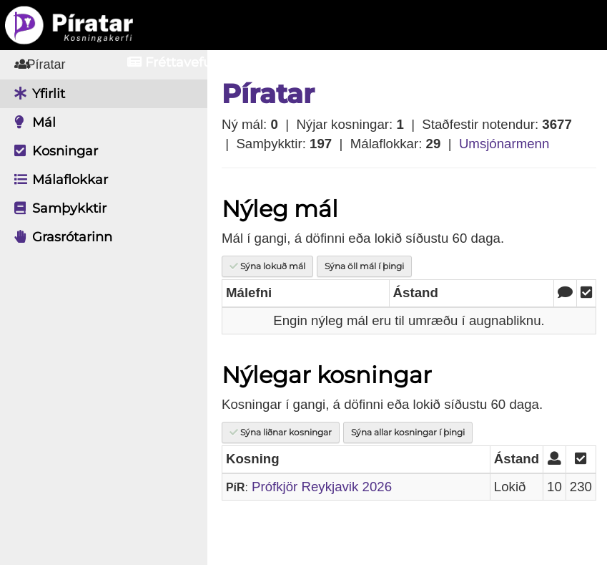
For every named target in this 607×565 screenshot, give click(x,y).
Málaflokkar (57, 180)
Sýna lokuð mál (267, 266)
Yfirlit (36, 94)
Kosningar (52, 151)
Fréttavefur (172, 62)
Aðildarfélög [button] (306, 62)
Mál (31, 122)
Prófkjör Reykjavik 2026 (322, 486)
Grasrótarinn (59, 237)
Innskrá (428, 62)
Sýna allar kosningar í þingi (408, 432)
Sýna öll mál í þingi (364, 266)
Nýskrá (528, 62)
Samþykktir (57, 208)
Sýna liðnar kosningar (281, 432)
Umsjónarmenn (504, 143)
